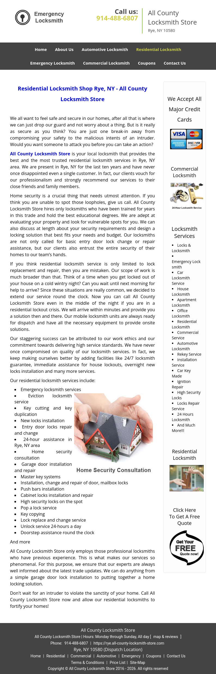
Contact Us (175, 63)
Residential (55, 656)
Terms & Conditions (87, 662)
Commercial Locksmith (106, 63)
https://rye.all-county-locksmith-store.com (129, 643)
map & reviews (166, 636)
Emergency (131, 656)
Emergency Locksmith (52, 63)
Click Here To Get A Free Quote (184, 516)
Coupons (147, 63)
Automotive (106, 656)
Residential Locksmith (158, 49)
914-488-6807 (117, 17)
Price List (117, 662)
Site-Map (137, 662)
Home (41, 49)
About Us (64, 49)
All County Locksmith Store (40, 154)
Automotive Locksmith (105, 49)
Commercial (81, 656)
